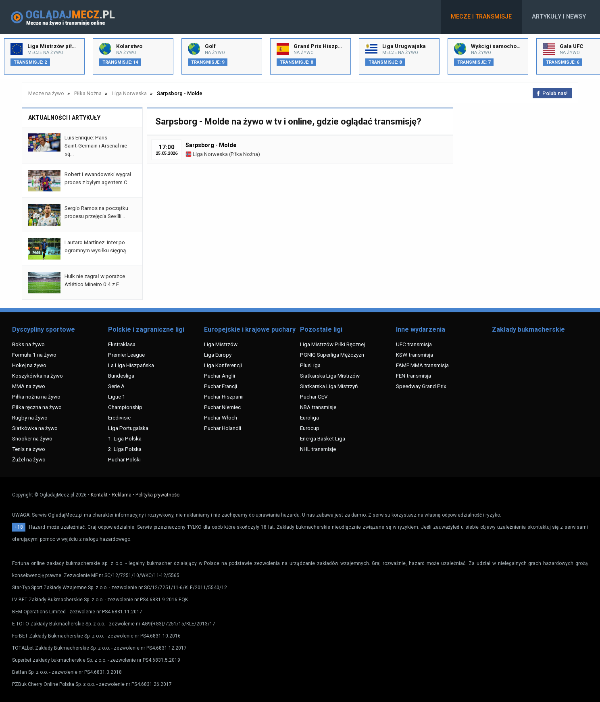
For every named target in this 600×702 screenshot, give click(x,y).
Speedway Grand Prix (421, 386)
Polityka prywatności (158, 495)
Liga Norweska (206, 154)
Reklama (121, 495)
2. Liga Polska (125, 449)
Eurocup (309, 428)
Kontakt (99, 495)
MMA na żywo (28, 386)
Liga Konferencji (223, 365)
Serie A (116, 386)
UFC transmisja (414, 344)
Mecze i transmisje (481, 16)
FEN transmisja (413, 375)
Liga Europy (217, 354)
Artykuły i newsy (559, 16)
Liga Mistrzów (220, 344)
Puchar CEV (314, 396)
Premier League (126, 354)
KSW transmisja (414, 354)
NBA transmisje (318, 407)
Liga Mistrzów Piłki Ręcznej (332, 344)
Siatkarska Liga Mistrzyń (329, 386)
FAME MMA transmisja (422, 365)
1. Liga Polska (125, 438)
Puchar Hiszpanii (224, 396)
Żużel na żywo (29, 459)
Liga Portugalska (128, 428)
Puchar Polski (124, 459)
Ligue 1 (116, 396)
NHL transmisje (318, 449)
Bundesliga (121, 375)
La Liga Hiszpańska (131, 365)
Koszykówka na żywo (37, 375)
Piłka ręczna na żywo (37, 407)
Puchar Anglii (219, 375)
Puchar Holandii (222, 428)
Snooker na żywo (32, 438)
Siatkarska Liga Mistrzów (330, 375)
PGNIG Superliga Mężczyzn (332, 354)
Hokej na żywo (29, 365)
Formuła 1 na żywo (34, 354)
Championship (125, 407)
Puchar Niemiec (222, 407)
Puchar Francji (220, 386)
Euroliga (309, 417)
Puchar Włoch (220, 417)
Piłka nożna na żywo (36, 396)
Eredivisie (119, 417)
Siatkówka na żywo (35, 428)
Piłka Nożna (244, 154)
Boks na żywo (28, 344)
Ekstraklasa (121, 344)
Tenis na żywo (28, 449)
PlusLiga (310, 365)
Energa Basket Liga (322, 438)
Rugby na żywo (30, 417)
